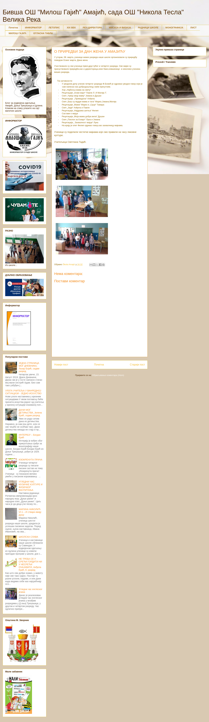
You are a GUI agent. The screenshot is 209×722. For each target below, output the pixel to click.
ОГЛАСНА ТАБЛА (43, 33)
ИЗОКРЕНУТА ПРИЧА (30, 459)
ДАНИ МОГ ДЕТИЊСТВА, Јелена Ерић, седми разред (30, 413)
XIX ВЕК (71, 27)
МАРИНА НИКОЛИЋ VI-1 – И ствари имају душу (30, 512)
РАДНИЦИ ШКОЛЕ (148, 27)
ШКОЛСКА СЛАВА (28, 537)
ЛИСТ (193, 27)
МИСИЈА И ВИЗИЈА (120, 27)
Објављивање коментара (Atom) (108, 375)
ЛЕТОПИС (54, 27)
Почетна (13, 27)
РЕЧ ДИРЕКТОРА (92, 27)
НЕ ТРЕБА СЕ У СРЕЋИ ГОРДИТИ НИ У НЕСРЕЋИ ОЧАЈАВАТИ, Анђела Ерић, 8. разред (30, 564)
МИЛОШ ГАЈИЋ (17, 33)
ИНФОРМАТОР (33, 27)
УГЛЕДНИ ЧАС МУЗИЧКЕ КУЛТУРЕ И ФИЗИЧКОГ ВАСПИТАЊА (30, 485)
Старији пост (137, 364)
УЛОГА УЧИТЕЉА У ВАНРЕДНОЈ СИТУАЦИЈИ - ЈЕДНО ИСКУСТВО (23, 392)
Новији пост (61, 364)
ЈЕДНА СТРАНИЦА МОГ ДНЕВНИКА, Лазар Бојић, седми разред (29, 367)
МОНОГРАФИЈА (174, 27)
